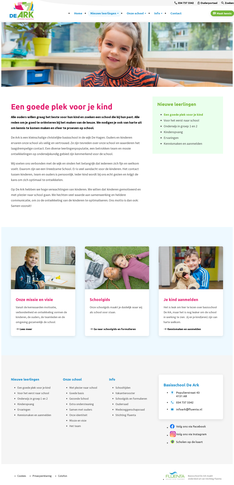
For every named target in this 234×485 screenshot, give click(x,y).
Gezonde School (79, 398)
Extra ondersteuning (81, 404)
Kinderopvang (25, 404)
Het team (75, 426)
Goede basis (76, 393)
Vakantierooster (125, 393)
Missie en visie (77, 420)
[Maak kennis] (222, 13)
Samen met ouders (80, 409)
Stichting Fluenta (125, 415)
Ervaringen (23, 409)
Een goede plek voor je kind (33, 387)
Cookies (21, 475)
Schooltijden (122, 387)
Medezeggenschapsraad (130, 409)
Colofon (62, 475)
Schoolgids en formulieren (131, 398)
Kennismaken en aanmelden (34, 415)
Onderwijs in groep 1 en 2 (32, 398)
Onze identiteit (78, 415)
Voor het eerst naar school (33, 393)
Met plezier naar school (83, 387)
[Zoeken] (227, 3)
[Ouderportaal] (207, 3)
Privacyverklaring (42, 475)
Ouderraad (121, 404)
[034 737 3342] (184, 3)
